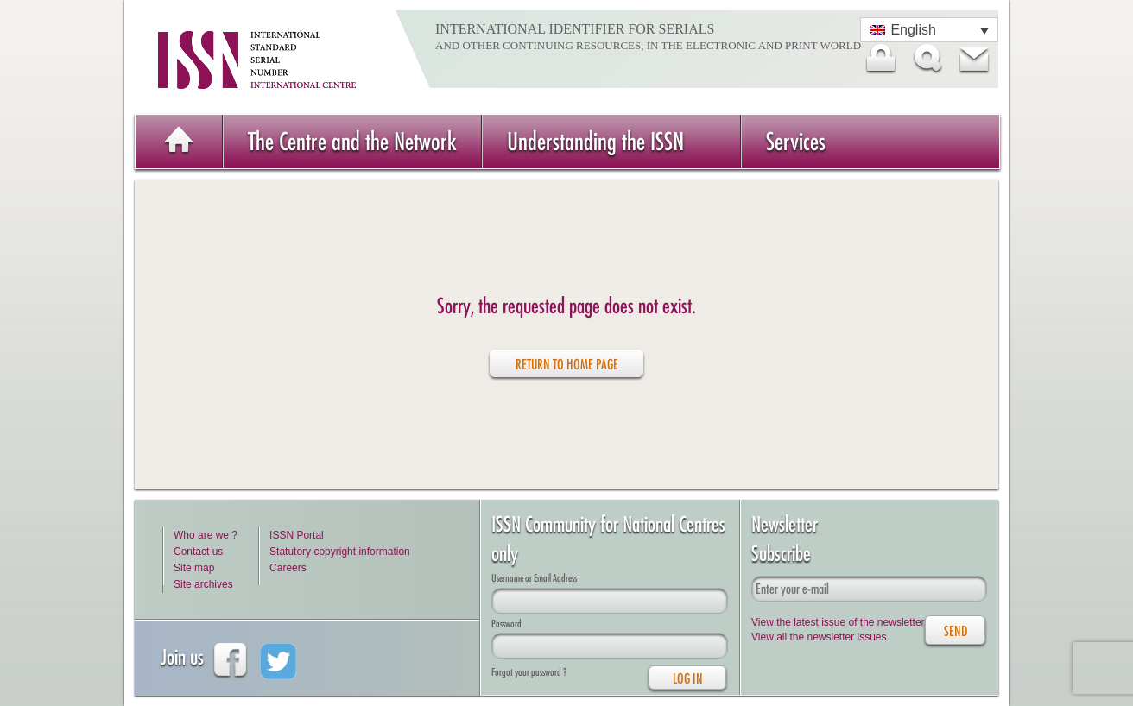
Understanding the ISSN (595, 141)
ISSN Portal (296, 535)
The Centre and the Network (352, 141)
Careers (288, 568)
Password (506, 623)
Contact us (198, 551)
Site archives (203, 584)
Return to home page (567, 364)
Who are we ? (205, 535)
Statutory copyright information (339, 551)
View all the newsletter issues (819, 637)
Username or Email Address (534, 577)
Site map (194, 568)
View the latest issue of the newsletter (838, 622)
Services (796, 141)
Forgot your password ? (528, 671)
